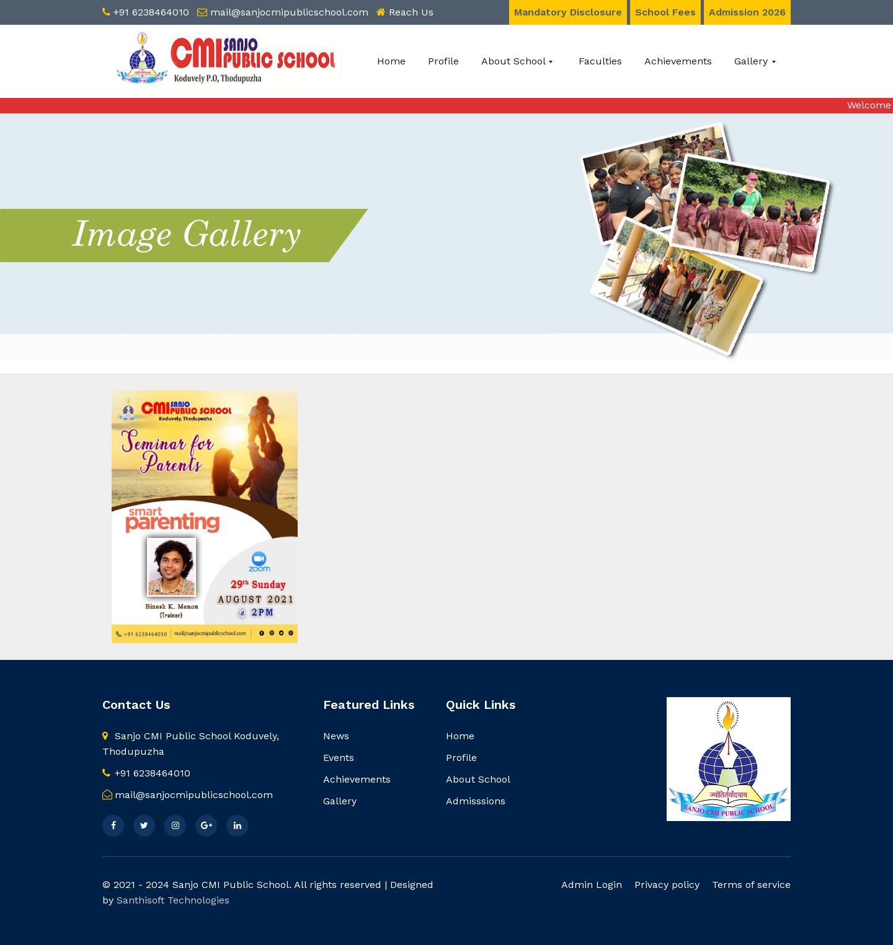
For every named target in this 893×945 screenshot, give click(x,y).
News (336, 736)
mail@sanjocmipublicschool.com (289, 12)
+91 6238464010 (151, 12)
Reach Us (411, 12)
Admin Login (591, 884)
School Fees (665, 12)
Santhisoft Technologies (173, 900)
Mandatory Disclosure (568, 12)
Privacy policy (667, 884)
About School (514, 61)
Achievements (678, 61)
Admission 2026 (747, 12)
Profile (443, 61)
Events (338, 757)
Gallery (752, 61)
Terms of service (751, 884)
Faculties (600, 61)
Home (391, 61)
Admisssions (475, 801)
